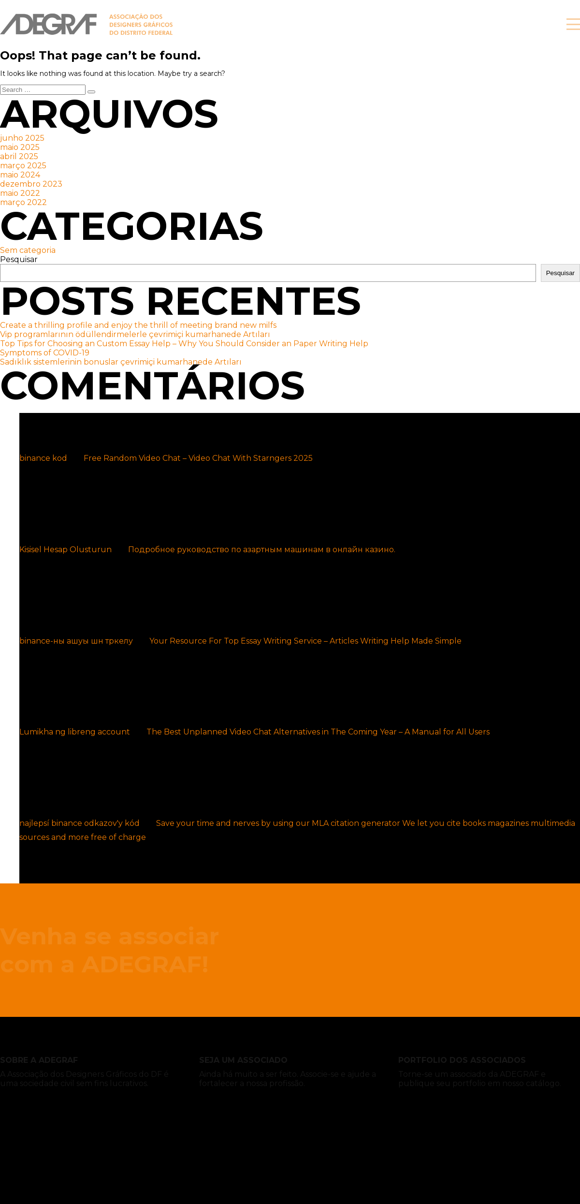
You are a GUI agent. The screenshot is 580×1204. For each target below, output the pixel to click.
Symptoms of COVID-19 (44, 352)
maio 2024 (20, 174)
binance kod (43, 458)
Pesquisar (19, 259)
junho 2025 (22, 138)
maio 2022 (20, 193)
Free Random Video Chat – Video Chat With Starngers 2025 (198, 458)
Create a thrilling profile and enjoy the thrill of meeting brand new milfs (138, 325)
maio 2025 (20, 147)
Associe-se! (492, 24)
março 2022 (23, 202)
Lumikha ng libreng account (74, 731)
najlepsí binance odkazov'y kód (79, 823)
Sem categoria (28, 250)
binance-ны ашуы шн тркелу (76, 641)
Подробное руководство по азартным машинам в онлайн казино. (261, 549)
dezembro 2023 (31, 184)
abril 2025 (19, 156)
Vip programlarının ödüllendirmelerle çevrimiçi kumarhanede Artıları (135, 334)
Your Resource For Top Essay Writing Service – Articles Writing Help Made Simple (305, 641)
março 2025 (23, 165)
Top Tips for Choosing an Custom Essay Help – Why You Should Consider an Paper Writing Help (184, 343)
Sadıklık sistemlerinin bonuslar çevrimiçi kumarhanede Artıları (121, 362)
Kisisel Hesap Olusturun (65, 549)
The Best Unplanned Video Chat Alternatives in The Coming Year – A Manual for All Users (318, 731)
